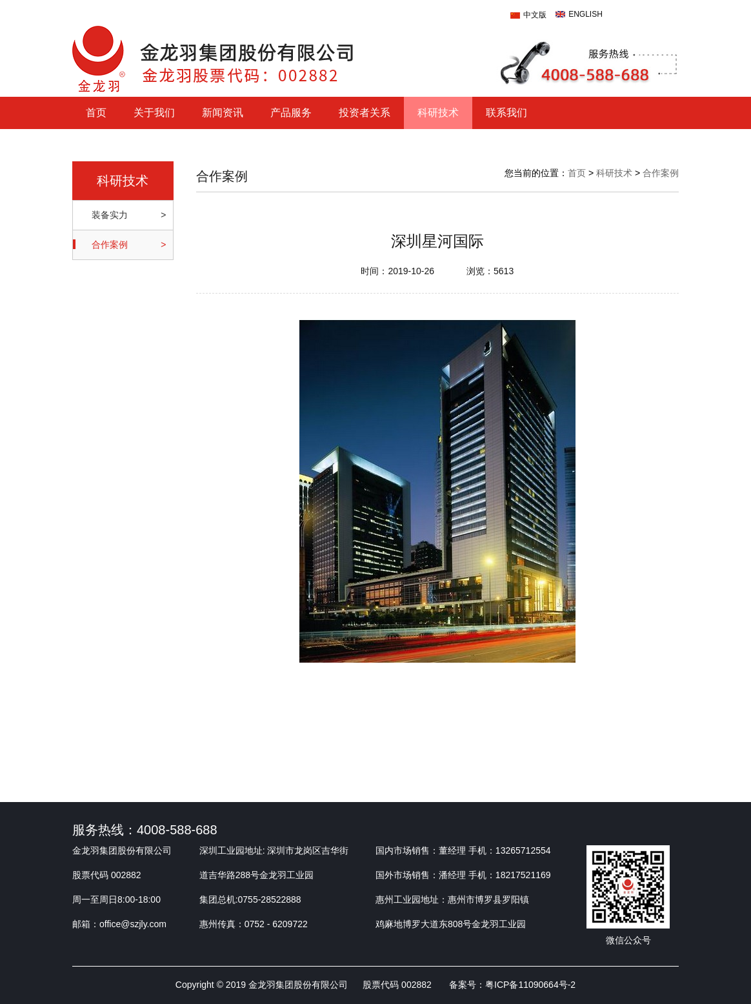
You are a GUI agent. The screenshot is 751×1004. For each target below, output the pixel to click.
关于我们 (154, 112)
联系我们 (506, 112)
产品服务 (291, 112)
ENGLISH (585, 14)
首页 (96, 112)
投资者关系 (364, 112)
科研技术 (438, 112)
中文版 (534, 14)
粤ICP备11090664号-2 (530, 984)
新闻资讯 (222, 112)
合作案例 (661, 173)
